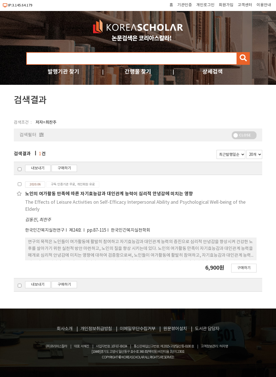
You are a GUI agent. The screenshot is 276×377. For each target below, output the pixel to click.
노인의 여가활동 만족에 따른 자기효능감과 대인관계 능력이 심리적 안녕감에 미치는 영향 (109, 194)
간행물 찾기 (138, 71)
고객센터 (245, 5)
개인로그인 (205, 5)
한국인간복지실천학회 (130, 230)
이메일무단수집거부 (137, 328)
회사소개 (64, 328)
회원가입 (226, 5)
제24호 (75, 230)
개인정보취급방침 (96, 328)
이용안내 (264, 5)
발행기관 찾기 (63, 71)
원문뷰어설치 (175, 328)
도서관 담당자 (207, 328)
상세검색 (212, 71)
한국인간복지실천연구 (45, 230)
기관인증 (184, 5)
